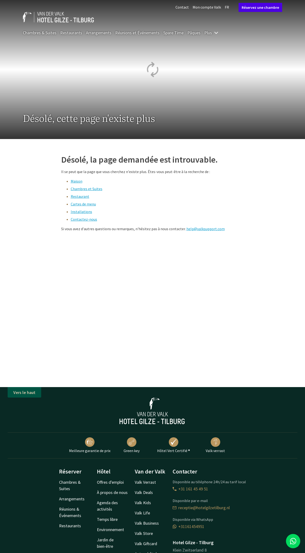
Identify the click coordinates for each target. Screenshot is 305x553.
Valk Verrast (145, 482)
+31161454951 (188, 526)
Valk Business (147, 523)
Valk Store (144, 533)
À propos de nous (112, 492)
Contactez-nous (84, 219)
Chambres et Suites (86, 188)
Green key (132, 445)
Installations (81, 211)
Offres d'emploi (110, 482)
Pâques (193, 32)
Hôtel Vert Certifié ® (173, 445)
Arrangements (98, 32)
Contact (182, 7)
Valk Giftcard (146, 543)
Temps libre (107, 519)
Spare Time (173, 32)
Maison (76, 181)
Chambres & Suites (39, 32)
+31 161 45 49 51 (190, 489)
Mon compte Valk (207, 7)
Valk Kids (143, 502)
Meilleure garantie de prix (89, 445)
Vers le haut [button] (24, 392)
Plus (211, 32)
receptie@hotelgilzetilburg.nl (201, 507)
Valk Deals (144, 492)
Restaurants (71, 32)
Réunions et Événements (137, 32)
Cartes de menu (83, 204)
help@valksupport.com (205, 228)
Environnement (110, 529)
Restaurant (80, 196)
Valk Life (142, 513)
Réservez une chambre (260, 7)
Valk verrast (215, 445)
